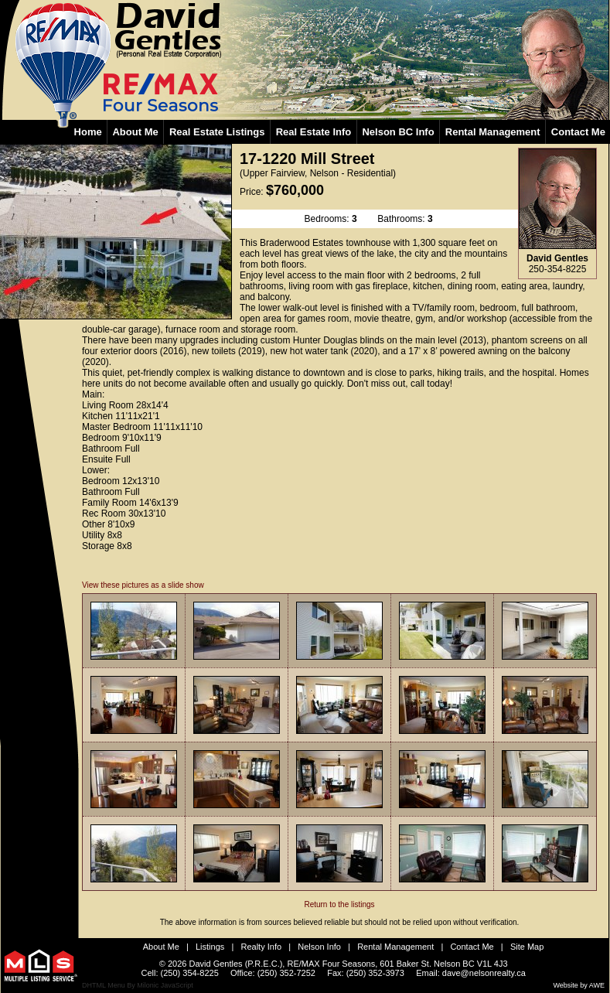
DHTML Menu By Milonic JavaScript (137, 985)
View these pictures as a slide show (143, 585)
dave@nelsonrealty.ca (484, 973)
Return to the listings (339, 904)
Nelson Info (319, 946)
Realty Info (261, 946)
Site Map (527, 946)
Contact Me (471, 946)
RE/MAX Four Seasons (331, 963)
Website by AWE (579, 985)
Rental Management (395, 946)
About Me (161, 946)
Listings (210, 946)
